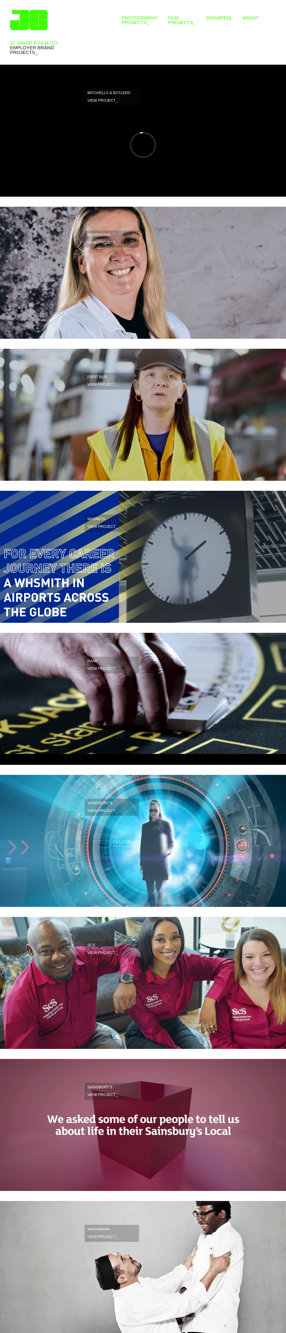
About (251, 17)
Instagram (272, 15)
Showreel (219, 17)
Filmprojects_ (182, 20)
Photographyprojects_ (140, 20)
